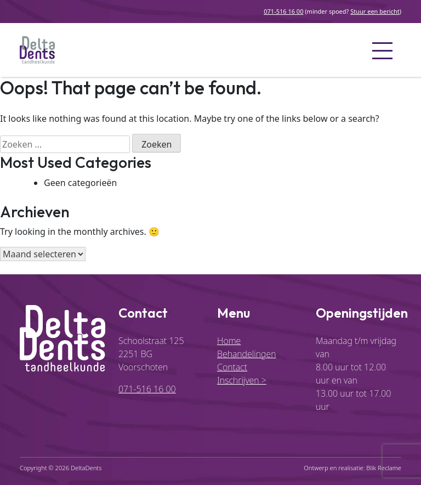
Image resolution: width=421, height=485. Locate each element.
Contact (232, 367)
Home (229, 341)
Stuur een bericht (374, 11)
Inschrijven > (241, 380)
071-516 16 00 (283, 11)
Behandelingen (246, 354)
